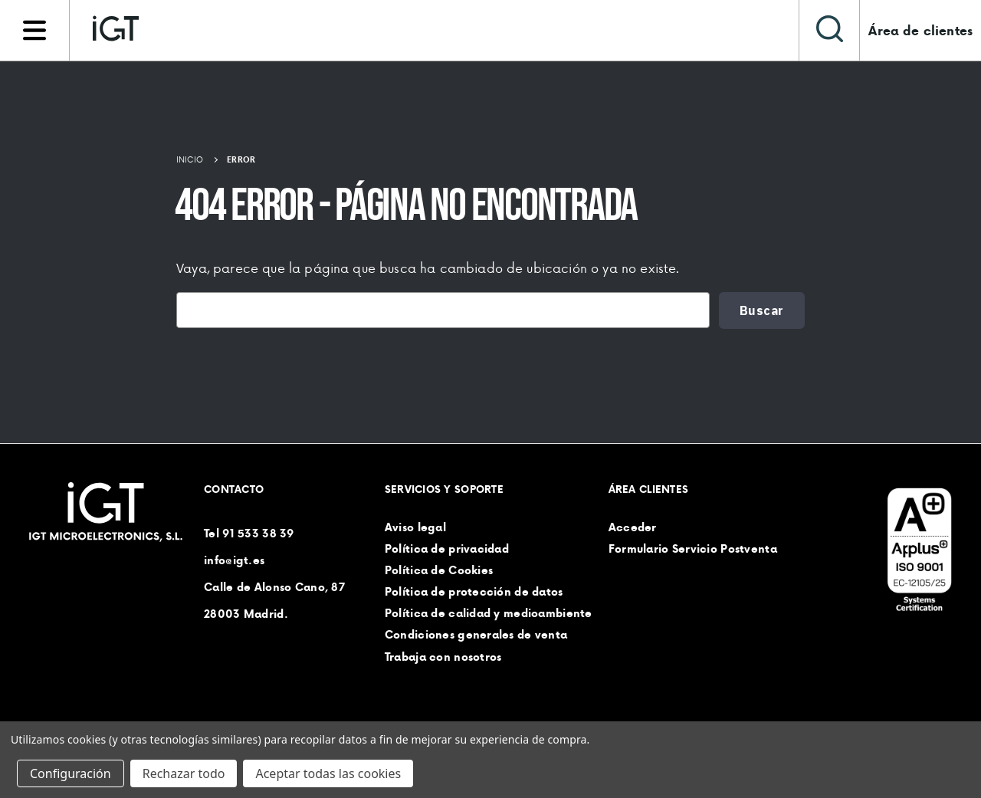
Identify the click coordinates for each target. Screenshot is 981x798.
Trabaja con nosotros (443, 657)
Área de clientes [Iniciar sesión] (920, 30)
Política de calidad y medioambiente (488, 614)
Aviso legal (415, 527)
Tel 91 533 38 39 (249, 533)
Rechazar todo (184, 773)
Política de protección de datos (474, 591)
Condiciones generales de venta (476, 635)
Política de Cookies (439, 570)
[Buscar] (829, 30)
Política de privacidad (447, 549)
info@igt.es (234, 560)
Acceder (633, 527)
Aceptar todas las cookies (328, 773)
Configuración (70, 773)
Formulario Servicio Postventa (693, 549)
